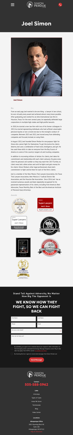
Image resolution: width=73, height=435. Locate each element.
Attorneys (36, 394)
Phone (13, 324)
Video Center (36, 412)
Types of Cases (36, 398)
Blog (36, 409)
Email (39, 324)
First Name (14, 318)
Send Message (36, 360)
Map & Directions (36, 432)
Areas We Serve (36, 401)
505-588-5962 (36, 384)
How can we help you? (18, 336)
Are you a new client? (17, 330)
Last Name (41, 318)
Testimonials (36, 405)
